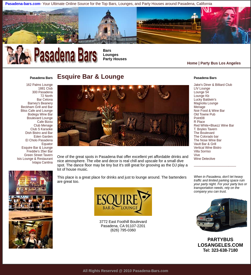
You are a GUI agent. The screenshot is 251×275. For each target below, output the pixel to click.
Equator (47, 144)
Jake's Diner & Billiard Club (213, 85)
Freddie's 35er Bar (40, 151)
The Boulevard (204, 133)
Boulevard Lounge (40, 118)
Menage (199, 107)
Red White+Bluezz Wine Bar (214, 125)
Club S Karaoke (41, 129)
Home (192, 63)
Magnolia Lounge (206, 103)
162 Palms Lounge (39, 85)
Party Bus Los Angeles (220, 63)
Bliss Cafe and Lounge (37, 111)
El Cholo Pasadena (39, 140)
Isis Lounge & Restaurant (35, 159)
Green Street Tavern (38, 155)
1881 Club (45, 88)
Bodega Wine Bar (40, 114)
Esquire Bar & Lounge (37, 148)
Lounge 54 (201, 92)
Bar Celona (45, 99)
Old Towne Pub (204, 114)
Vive (197, 155)
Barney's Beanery (40, 103)
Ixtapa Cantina (42, 162)
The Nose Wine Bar (208, 140)
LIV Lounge (202, 88)
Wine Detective (204, 159)
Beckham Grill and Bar (37, 107)
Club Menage (43, 125)
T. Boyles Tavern (205, 129)
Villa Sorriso (202, 151)
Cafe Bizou (45, 122)
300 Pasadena (42, 92)
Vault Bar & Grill (205, 144)
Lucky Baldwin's (205, 99)
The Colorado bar (206, 136)
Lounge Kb (201, 96)
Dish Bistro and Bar (39, 133)
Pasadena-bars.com (22, 4)
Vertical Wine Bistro (207, 148)
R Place (199, 122)
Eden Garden (43, 136)
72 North (47, 96)
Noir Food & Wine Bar (209, 111)
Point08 (199, 118)
